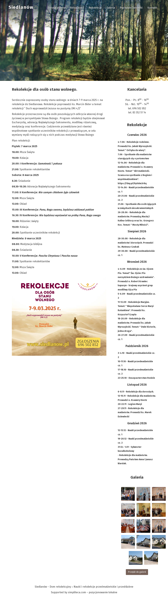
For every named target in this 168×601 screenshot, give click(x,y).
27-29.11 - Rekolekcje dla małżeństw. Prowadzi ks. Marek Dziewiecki (134, 412)
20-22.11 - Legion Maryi (130, 404)
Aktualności (77, 7)
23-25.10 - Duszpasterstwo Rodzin (136, 378)
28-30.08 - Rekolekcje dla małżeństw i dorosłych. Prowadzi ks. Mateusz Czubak (135, 242)
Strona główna (56, 7)
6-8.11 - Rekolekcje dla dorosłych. (136, 391)
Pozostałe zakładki (131, 7)
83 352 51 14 (139, 112)
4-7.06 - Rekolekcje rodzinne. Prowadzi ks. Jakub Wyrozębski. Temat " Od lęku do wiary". (135, 146)
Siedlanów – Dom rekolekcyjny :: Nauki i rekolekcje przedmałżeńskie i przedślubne (84, 586)
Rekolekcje (95, 7)
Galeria (111, 7)
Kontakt (152, 7)
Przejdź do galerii (137, 572)
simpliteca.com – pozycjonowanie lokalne (92, 592)
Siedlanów (21, 7)
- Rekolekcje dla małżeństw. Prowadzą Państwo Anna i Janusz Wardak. (135, 459)
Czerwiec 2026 (137, 135)
